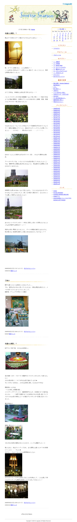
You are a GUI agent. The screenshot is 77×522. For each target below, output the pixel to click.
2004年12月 (56, 182)
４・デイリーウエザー (59, 67)
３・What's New (57, 65)
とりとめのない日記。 (59, 92)
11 (65, 35)
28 (54, 40)
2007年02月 (56, 134)
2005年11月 (56, 162)
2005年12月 (56, 160)
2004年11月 (56, 184)
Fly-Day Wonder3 (58, 192)
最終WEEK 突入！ (58, 100)
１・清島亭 (56, 62)
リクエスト (56, 48)
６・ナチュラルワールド (60, 71)
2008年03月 (56, 110)
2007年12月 (56, 116)
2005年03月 (56, 176)
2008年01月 (56, 114)
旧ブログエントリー (29, 268)
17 (62, 37)
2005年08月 (56, 167)
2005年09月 (56, 165)
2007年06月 (56, 127)
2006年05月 (56, 151)
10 (62, 35)
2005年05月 (56, 173)
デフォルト (56, 74)
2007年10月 (56, 119)
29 (57, 40)
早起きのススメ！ (58, 101)
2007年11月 (56, 117)
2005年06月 (56, 171)
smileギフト (56, 196)
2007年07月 (56, 125)
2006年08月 (56, 145)
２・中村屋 (56, 63)
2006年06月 (56, 149)
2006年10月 (56, 141)
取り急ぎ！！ (57, 89)
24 (62, 38)
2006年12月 (56, 138)
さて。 (55, 87)
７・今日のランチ (58, 73)
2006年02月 (56, 156)
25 (65, 38)
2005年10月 (56, 163)
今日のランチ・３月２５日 (60, 94)
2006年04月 (56, 152)
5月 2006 (62, 29)
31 (62, 40)
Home (33, 29)
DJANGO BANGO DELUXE (61, 194)
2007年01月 (56, 136)
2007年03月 (56, 132)
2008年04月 (56, 108)
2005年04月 (56, 175)
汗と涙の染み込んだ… (59, 98)
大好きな (55, 90)
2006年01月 (56, 158)
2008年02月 (56, 112)
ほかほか (55, 96)
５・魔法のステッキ (59, 69)
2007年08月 (56, 123)
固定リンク (14, 270)
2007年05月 (56, 128)
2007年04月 (56, 130)
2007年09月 (56, 121)
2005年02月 (56, 178)
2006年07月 (56, 147)
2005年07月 (56, 169)
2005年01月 (56, 180)
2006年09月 (56, 143)
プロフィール (57, 55)
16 (59, 37)
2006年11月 (56, 140)
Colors (55, 191)
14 (54, 37)
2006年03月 (56, 154)
